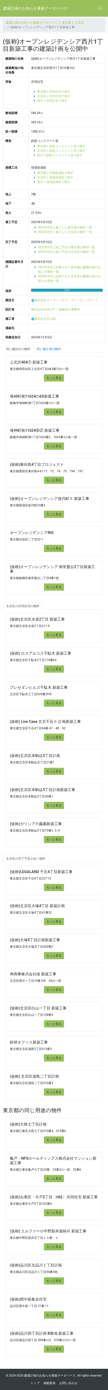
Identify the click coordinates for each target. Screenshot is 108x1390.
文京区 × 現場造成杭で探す (55, 177)
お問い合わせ (68, 1383)
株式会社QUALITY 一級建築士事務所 (55, 309)
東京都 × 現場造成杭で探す (55, 173)
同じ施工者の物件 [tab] (49, 349)
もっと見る (54, 378)
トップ (35, 1383)
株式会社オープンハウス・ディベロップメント (66, 300)
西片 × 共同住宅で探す (52, 100)
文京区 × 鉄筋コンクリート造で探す (61, 150)
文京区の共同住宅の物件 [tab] (22, 606)
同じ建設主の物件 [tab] (18, 349)
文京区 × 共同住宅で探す (53, 96)
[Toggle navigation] (99, 8)
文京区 (79, 22)
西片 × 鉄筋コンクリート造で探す (60, 155)
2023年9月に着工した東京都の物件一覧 (65, 227)
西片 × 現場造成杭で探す (53, 182)
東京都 (66, 22)
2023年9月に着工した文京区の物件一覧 (65, 232)
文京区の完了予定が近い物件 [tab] (25, 858)
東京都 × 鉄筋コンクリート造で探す (61, 146)
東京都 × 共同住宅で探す (53, 91)
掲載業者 (49, 1383)
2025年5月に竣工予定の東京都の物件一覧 (66, 247)
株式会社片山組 (45, 319)
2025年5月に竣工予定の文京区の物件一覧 (66, 252)
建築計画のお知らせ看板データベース (35, 8)
